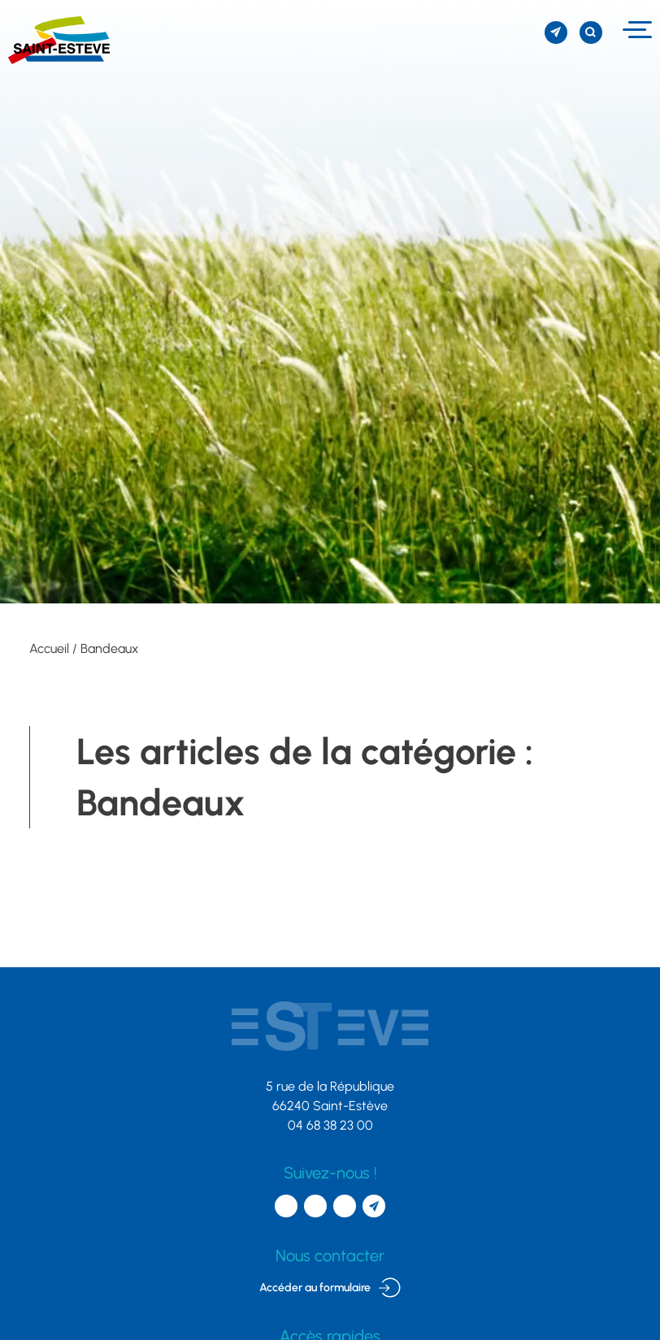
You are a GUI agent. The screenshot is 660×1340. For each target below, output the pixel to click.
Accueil (49, 648)
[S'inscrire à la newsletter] (556, 32)
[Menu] (635, 29)
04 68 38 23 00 (330, 1125)
